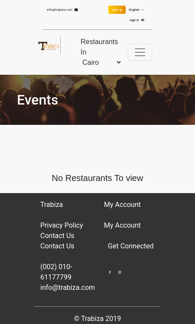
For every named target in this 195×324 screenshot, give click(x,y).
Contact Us (57, 236)
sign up (117, 10)
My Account (122, 225)
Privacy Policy (61, 225)
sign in (138, 20)
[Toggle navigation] (140, 52)
